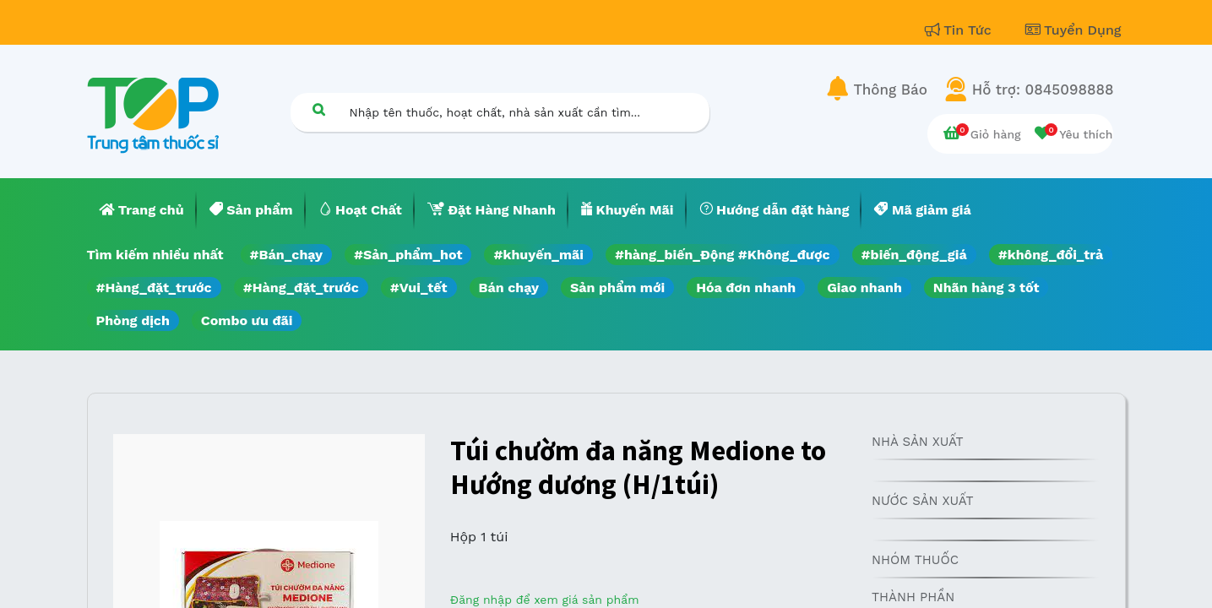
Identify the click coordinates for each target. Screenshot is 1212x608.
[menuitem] (142, 210)
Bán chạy (509, 288)
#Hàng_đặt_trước (154, 288)
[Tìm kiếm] (319, 109)
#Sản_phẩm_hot (408, 255)
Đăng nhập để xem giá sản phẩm (544, 599)
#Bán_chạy (286, 255)
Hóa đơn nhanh (746, 288)
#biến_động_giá (914, 255)
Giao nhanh (864, 288)
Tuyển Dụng (1073, 30)
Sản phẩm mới (617, 288)
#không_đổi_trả (1051, 255)
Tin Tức (960, 30)
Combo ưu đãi (247, 320)
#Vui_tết (419, 288)
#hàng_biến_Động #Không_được (722, 255)
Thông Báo (890, 89)
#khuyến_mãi (538, 255)
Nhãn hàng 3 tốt (986, 288)
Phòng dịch (133, 320)
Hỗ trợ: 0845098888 (1043, 89)
